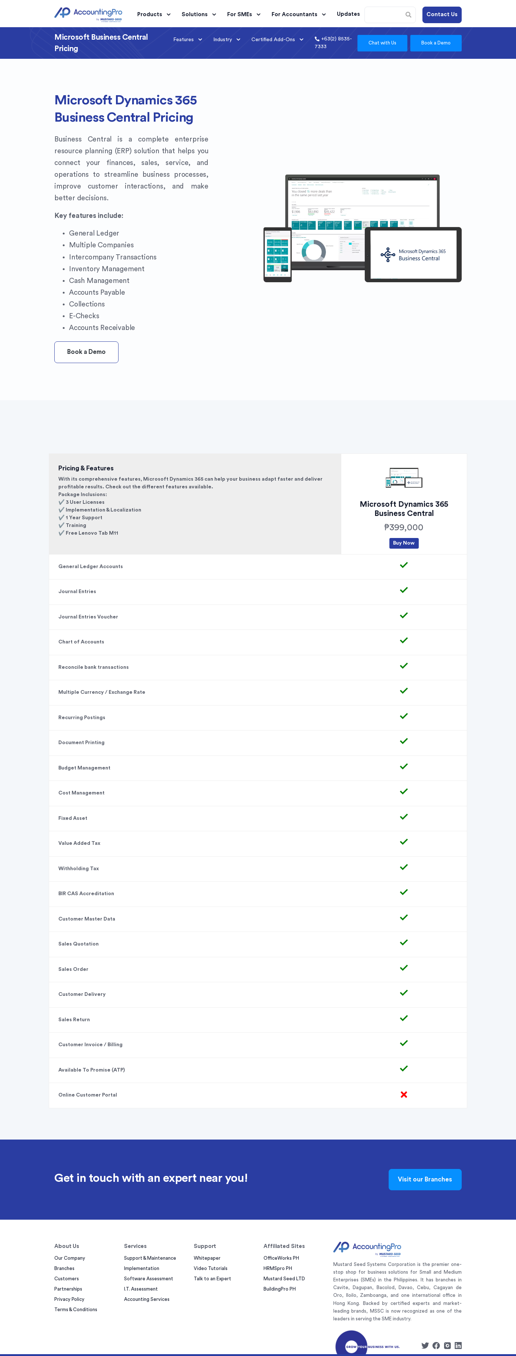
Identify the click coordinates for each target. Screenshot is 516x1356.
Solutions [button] (200, 14)
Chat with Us (382, 42)
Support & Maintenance (150, 1258)
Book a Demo (436, 42)
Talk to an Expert (212, 1278)
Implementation (141, 1268)
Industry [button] (228, 39)
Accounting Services (147, 1299)
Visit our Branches (424, 1179)
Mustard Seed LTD (284, 1278)
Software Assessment (148, 1278)
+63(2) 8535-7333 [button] (333, 42)
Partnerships (68, 1289)
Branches (64, 1268)
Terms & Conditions (75, 1309)
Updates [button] (348, 14)
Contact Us (442, 14)
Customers (66, 1278)
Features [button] (188, 39)
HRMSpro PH (278, 1268)
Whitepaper (207, 1258)
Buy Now (404, 543)
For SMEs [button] (245, 14)
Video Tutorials (211, 1268)
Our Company (69, 1258)
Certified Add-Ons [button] (278, 39)
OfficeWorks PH (281, 1258)
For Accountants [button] (300, 14)
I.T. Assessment (141, 1289)
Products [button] (155, 14)
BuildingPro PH (280, 1289)
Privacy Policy (69, 1299)
